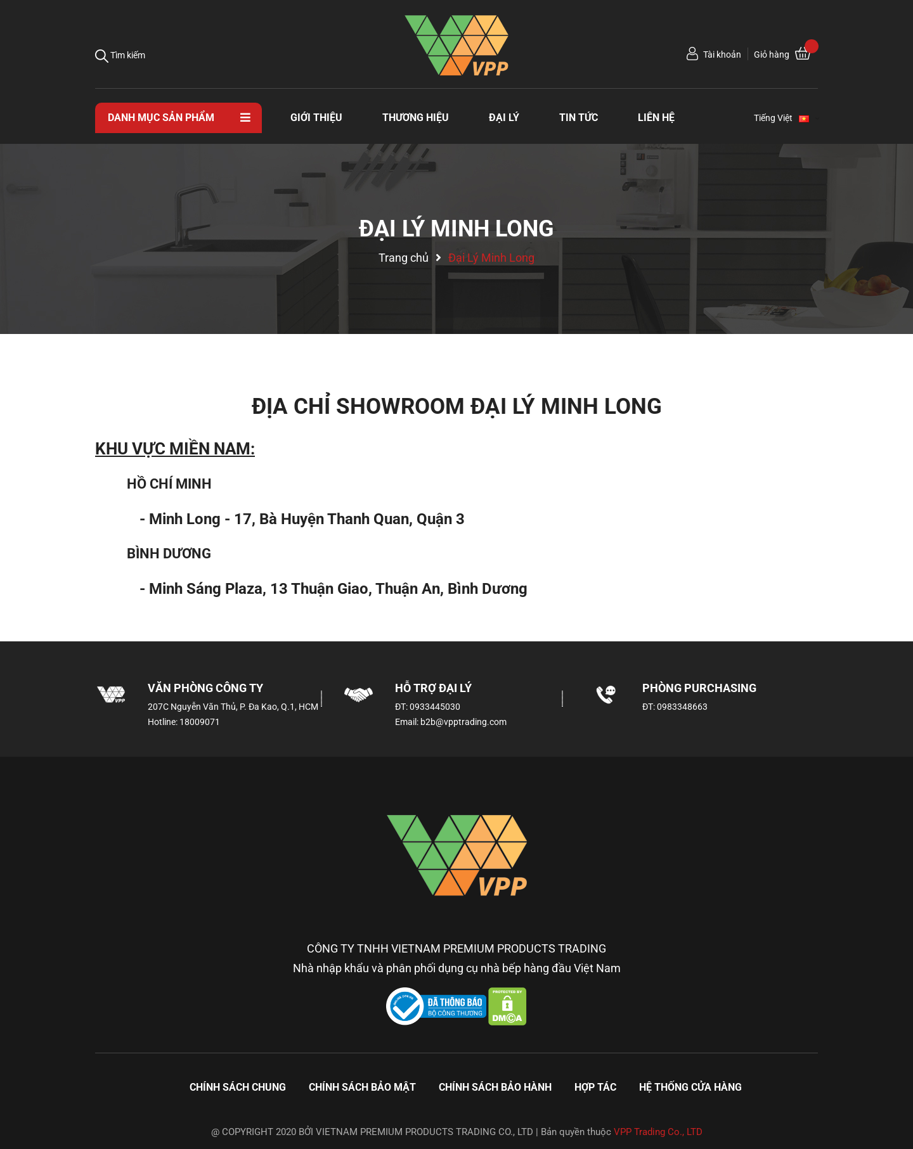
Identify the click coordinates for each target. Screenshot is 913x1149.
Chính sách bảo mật (362, 1087)
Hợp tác (595, 1087)
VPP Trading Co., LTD (658, 1132)
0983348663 (682, 707)
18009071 (199, 722)
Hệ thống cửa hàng (690, 1087)
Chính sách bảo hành (495, 1087)
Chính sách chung (238, 1087)
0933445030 (435, 707)
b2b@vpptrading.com (463, 722)
